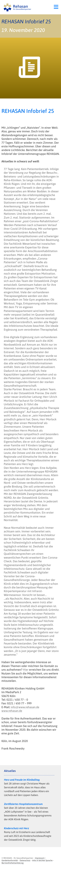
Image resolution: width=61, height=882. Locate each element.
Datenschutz (25, 860)
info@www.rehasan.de (25, 707)
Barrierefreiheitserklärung (12, 863)
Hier (25, 669)
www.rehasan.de (11, 710)
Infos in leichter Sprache (42, 860)
